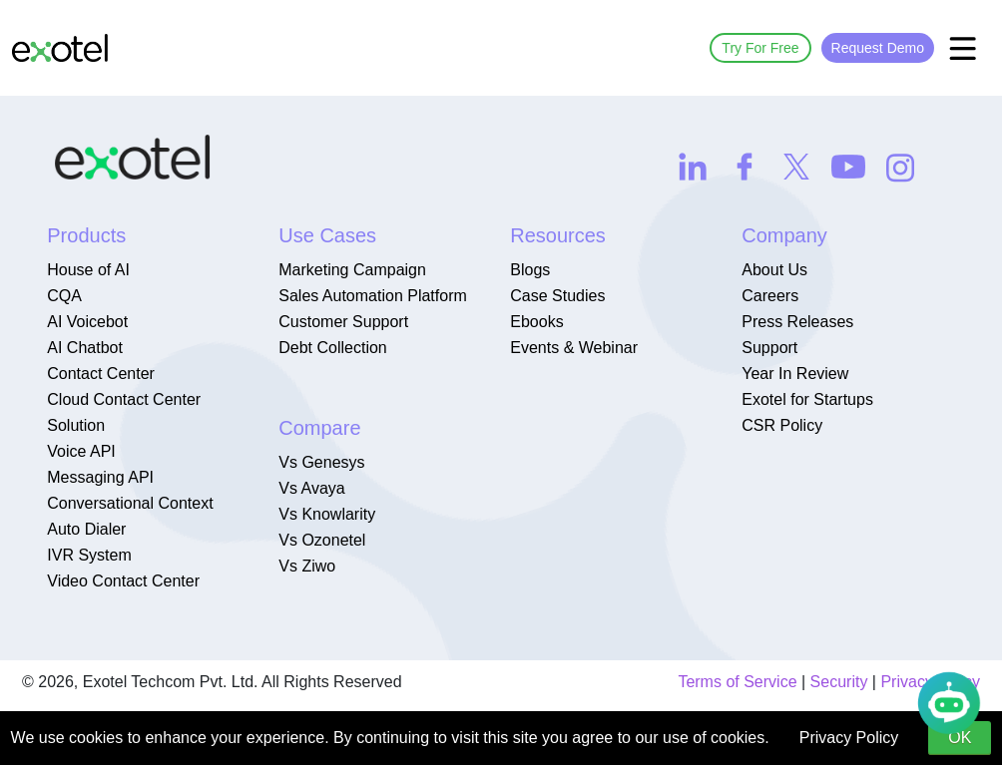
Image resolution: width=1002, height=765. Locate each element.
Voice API (81, 451)
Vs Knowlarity (326, 514)
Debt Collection (332, 347)
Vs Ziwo (306, 566)
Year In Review (795, 373)
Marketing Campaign (352, 269)
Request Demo (877, 48)
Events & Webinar (574, 347)
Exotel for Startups (807, 399)
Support (769, 347)
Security (839, 681)
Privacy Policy (849, 737)
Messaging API (100, 477)
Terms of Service (737, 681)
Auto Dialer (86, 529)
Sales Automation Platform (372, 295)
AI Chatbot (85, 347)
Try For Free (760, 48)
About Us (774, 269)
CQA (64, 295)
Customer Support (343, 321)
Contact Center (101, 373)
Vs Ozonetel (321, 540)
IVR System (89, 555)
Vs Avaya (311, 488)
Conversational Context (130, 503)
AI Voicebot (87, 321)
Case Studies (557, 295)
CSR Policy (782, 425)
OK (959, 737)
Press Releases (797, 321)
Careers (770, 295)
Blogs (530, 269)
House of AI (88, 269)
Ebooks (536, 321)
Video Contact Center (123, 581)
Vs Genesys (321, 462)
